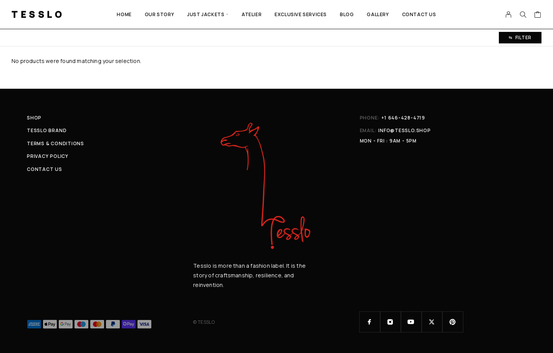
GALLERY (378, 14)
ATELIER (252, 14)
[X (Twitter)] (432, 322)
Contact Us (419, 14)
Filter (520, 37)
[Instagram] (390, 322)
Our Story (159, 14)
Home (124, 14)
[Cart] (537, 15)
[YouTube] (411, 322)
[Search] (523, 14)
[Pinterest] (452, 322)
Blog (347, 14)
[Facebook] (369, 322)
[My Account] (508, 14)
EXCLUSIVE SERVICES (301, 14)
